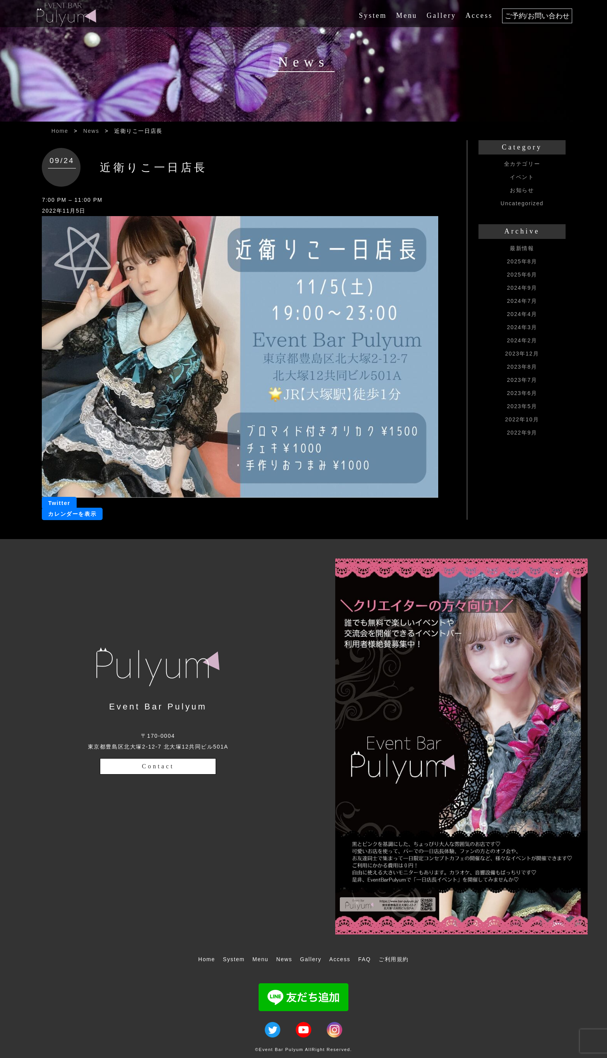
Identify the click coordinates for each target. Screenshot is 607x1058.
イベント (522, 177)
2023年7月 (522, 380)
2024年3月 (522, 327)
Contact (158, 766)
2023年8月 (522, 367)
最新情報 (522, 248)
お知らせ (522, 190)
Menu (406, 15)
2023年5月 (522, 406)
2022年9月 (522, 432)
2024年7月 (522, 301)
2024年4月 (522, 314)
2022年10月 (522, 419)
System (373, 15)
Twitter (59, 503)
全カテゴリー (522, 164)
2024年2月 (522, 340)
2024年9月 (522, 288)
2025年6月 (522, 274)
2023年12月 (522, 353)
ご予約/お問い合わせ (537, 16)
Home (60, 131)
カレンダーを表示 (72, 514)
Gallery (441, 15)
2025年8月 (522, 261)
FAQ (364, 959)
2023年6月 (522, 393)
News (91, 131)
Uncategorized (522, 203)
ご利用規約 (394, 959)
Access (478, 15)
